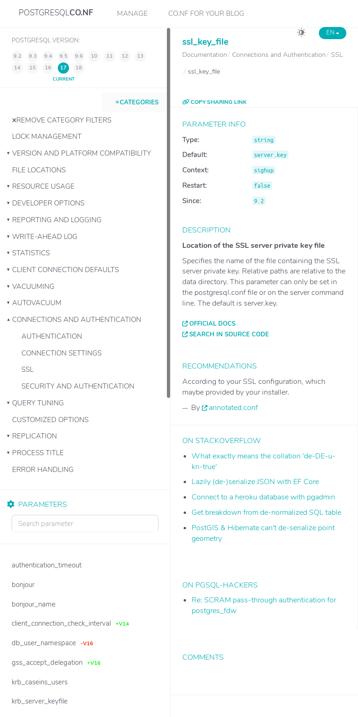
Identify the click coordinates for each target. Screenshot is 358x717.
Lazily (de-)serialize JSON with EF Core (255, 482)
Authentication (51, 336)
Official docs (212, 324)
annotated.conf (233, 408)
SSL (27, 369)
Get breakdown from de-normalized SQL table (266, 512)
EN (332, 32)
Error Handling (43, 469)
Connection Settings (61, 353)
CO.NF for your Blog (206, 13)
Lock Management (47, 136)
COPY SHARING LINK (214, 102)
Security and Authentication (77, 386)
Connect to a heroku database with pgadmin (263, 497)
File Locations (39, 170)
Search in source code (229, 334)
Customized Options (50, 419)
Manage (132, 13)
